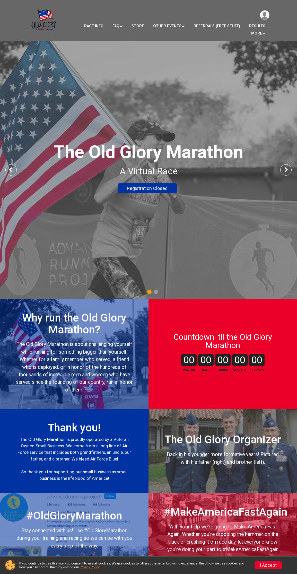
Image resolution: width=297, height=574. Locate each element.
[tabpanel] (148, 170)
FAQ (115, 26)
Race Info (93, 26)
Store (138, 26)
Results (257, 26)
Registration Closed (147, 188)
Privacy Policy (89, 567)
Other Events (167, 26)
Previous (15, 169)
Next (290, 169)
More (256, 33)
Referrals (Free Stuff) (217, 26)
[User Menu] (264, 15)
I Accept (268, 565)
